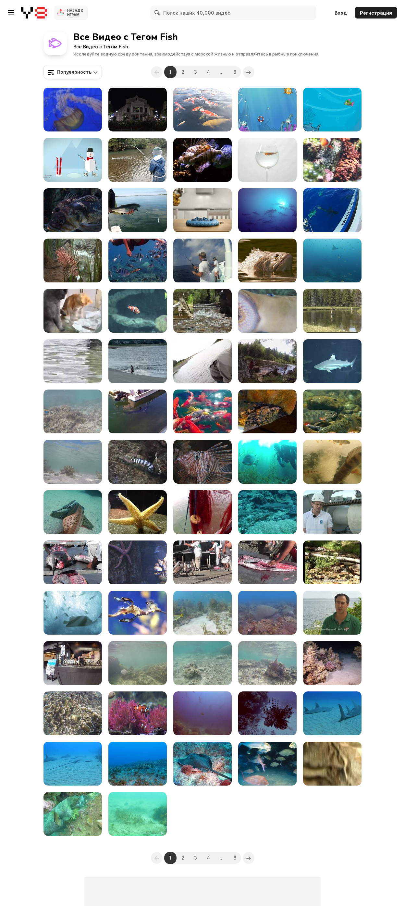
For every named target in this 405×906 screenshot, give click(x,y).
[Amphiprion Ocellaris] (332, 160)
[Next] (248, 72)
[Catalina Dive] (267, 462)
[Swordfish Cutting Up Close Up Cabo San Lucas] (267, 562)
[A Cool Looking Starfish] (137, 562)
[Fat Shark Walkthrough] (332, 109)
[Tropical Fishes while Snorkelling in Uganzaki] (202, 663)
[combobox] (72, 72)
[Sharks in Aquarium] (332, 361)
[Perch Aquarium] (332, 462)
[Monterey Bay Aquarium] (137, 613)
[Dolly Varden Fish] (332, 411)
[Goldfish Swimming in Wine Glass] (267, 160)
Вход (341, 13)
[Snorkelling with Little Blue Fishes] (267, 663)
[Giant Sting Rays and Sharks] (72, 764)
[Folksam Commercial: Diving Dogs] (72, 613)
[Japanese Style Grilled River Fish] (72, 663)
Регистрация (376, 13)
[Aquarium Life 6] (137, 512)
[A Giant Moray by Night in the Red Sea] (332, 663)
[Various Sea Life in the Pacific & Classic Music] (72, 109)
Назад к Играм (75, 12)
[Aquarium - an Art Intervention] (137, 109)
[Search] (157, 13)
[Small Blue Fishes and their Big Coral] (72, 713)
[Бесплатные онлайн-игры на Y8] (34, 13)
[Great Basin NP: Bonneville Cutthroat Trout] (332, 562)
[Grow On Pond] (202, 109)
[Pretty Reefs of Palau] (267, 713)
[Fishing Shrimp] (202, 512)
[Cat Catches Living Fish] (332, 764)
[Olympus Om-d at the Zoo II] (267, 411)
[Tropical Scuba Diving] (267, 613)
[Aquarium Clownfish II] (137, 311)
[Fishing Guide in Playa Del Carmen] (202, 260)
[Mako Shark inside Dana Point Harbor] (137, 411)
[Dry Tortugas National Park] (332, 613)
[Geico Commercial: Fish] (267, 260)
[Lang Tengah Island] (137, 260)
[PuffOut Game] (267, 109)
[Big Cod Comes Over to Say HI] (137, 764)
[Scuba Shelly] (72, 814)
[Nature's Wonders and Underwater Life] (202, 411)
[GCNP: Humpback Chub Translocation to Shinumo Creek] (202, 311)
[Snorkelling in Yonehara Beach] (72, 462)
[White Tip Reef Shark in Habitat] (267, 512)
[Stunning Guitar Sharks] (332, 713)
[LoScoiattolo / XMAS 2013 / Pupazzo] (72, 160)
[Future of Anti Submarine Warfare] (332, 512)
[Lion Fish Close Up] (202, 462)
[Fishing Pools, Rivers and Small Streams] (267, 361)
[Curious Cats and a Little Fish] (72, 311)
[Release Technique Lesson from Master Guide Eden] (202, 361)
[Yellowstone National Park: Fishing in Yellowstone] (332, 311)
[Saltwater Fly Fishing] (137, 210)
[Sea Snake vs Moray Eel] (137, 462)
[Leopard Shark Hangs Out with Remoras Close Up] (72, 512)
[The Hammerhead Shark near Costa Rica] (202, 713)
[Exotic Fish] (72, 260)
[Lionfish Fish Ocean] (202, 160)
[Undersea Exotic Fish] (202, 613)
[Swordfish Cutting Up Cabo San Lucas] (72, 562)
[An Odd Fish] (72, 210)
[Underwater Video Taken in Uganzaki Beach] (137, 663)
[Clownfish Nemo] (137, 713)
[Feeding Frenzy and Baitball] (267, 764)
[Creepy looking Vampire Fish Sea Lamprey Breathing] (267, 311)
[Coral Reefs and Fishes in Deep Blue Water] (72, 411)
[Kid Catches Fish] (72, 361)
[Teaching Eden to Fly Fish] (137, 160)
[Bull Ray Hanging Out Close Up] (202, 764)
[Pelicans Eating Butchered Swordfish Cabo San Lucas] (202, 562)
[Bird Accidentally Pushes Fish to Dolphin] (137, 361)
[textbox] (72, 72)
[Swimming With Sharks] (332, 210)
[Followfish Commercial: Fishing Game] (202, 210)
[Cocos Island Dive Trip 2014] (267, 210)
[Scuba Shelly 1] (137, 814)
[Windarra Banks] (332, 260)
